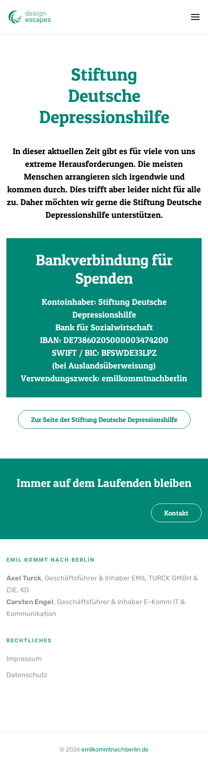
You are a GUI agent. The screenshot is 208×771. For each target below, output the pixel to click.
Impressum (24, 659)
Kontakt (176, 513)
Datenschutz (26, 675)
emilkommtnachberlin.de (114, 749)
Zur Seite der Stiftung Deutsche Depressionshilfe (104, 419)
